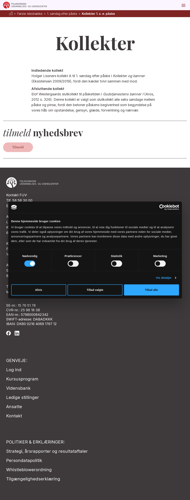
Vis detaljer (163, 277)
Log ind (13, 369)
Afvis (38, 289)
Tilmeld (18, 147)
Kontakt (14, 415)
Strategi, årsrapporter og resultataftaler (47, 451)
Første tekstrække (29, 14)
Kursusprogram (22, 379)
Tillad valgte (95, 289)
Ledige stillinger (22, 397)
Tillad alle (151, 289)
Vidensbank (18, 388)
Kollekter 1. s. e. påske (98, 14)
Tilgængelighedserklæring (33, 479)
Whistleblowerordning (29, 469)
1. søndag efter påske (62, 14)
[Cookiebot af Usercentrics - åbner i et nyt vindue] (162, 207)
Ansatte (14, 406)
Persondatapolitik (24, 460)
